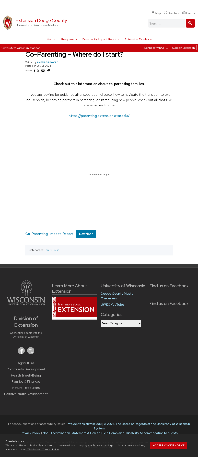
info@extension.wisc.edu (84, 424)
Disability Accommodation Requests (152, 433)
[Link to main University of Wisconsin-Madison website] (26, 304)
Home (51, 39)
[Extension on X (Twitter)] (30, 353)
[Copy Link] (48, 71)
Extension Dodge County (41, 20)
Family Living (52, 250)
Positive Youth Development (26, 394)
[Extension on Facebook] (22, 353)
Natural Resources (26, 388)
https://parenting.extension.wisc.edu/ (99, 115)
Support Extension (183, 48)
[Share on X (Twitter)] (38, 72)
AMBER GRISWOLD (47, 62)
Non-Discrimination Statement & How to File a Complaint (83, 433)
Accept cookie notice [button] (168, 445)
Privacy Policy (30, 433)
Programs (67, 39)
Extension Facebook (138, 39)
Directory (171, 13)
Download (86, 234)
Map (156, 13)
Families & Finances (26, 381)
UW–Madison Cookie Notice (42, 449)
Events (188, 13)
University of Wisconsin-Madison (21, 48)
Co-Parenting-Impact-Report (49, 233)
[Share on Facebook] (34, 71)
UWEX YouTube (112, 304)
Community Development (25, 369)
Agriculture (26, 363)
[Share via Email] (43, 71)
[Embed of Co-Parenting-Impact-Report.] (99, 174)
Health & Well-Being (26, 375)
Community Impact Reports (100, 39)
